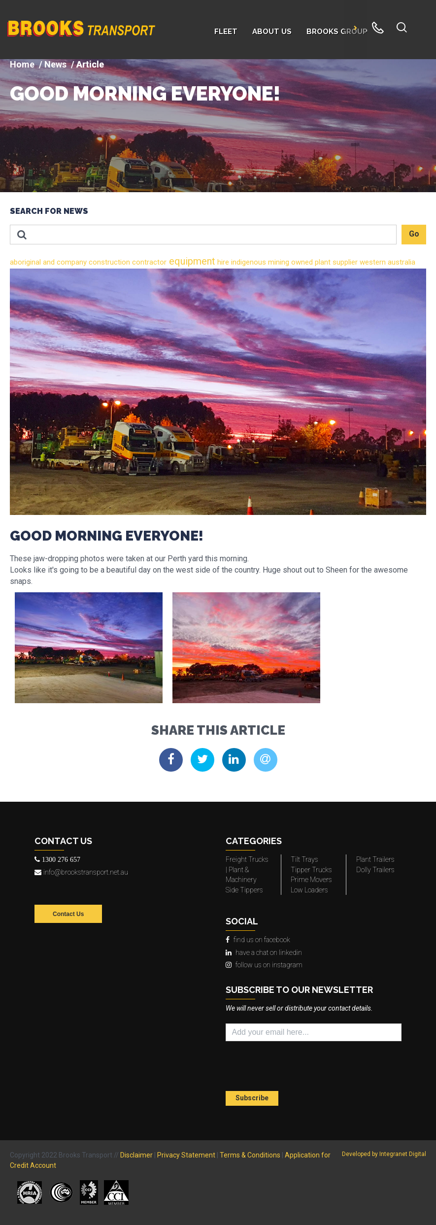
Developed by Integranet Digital (384, 1154)
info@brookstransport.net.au (81, 872)
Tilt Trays (304, 859)
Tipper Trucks (311, 870)
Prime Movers (311, 880)
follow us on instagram (264, 965)
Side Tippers (244, 890)
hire (222, 262)
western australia (386, 262)
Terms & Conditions (250, 1155)
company (71, 262)
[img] (218, 125)
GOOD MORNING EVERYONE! (145, 93)
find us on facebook (258, 940)
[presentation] (283, 1067)
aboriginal (25, 262)
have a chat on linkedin (264, 952)
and (48, 262)
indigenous (247, 262)
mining (277, 262)
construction (108, 262)
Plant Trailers (375, 859)
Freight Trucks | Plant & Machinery (247, 869)
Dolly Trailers (375, 870)
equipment (191, 261)
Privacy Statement (186, 1155)
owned (301, 262)
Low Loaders (309, 890)
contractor (148, 262)
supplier (344, 262)
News (55, 64)
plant (322, 262)
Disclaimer (136, 1155)
